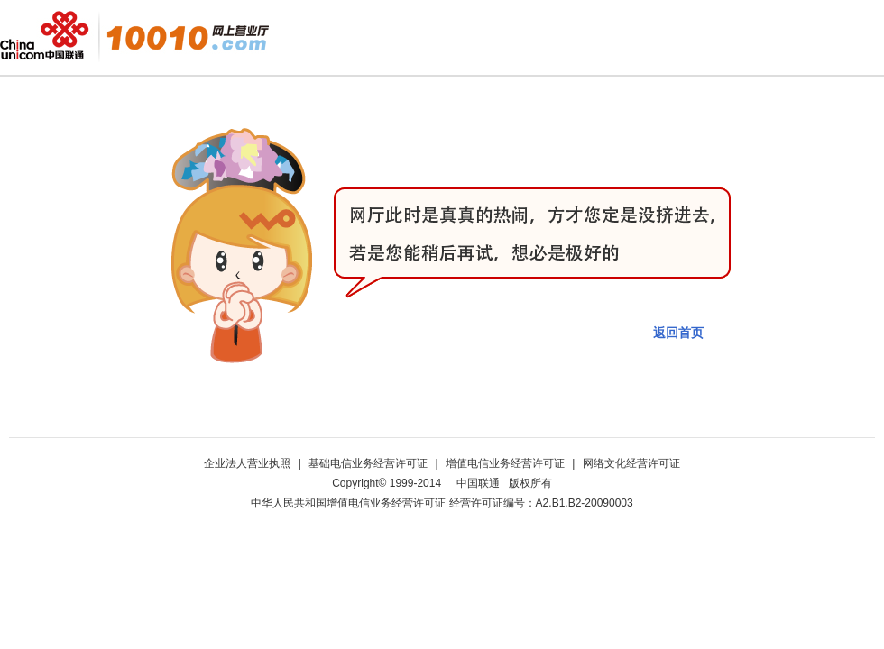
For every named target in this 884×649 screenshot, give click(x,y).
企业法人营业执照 (248, 463)
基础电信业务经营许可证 (369, 463)
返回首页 (678, 332)
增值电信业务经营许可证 (506, 463)
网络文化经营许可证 (631, 463)
